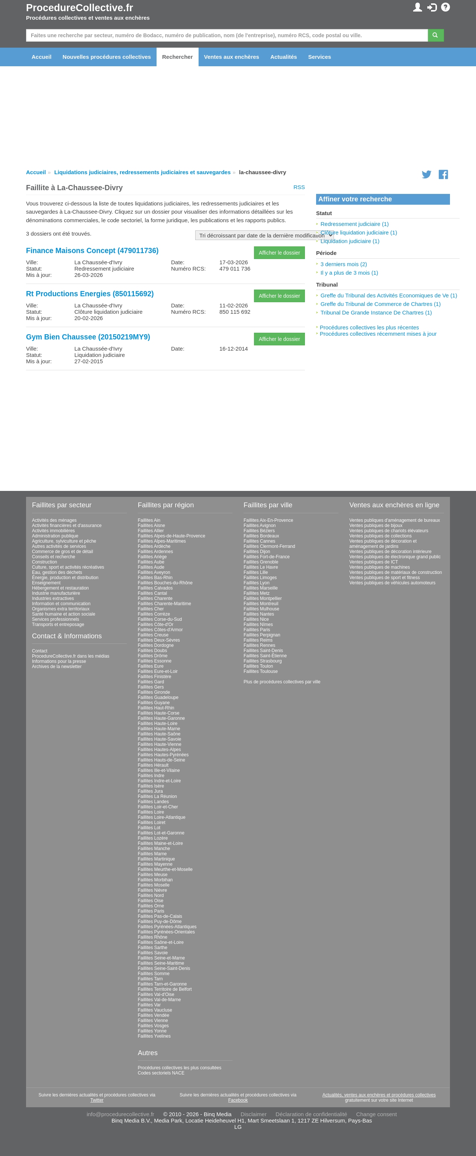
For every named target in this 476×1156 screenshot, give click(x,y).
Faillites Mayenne (155, 864)
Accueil (41, 57)
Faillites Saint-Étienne (265, 655)
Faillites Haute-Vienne (159, 744)
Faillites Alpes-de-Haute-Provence (171, 536)
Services (319, 57)
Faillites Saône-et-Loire (161, 942)
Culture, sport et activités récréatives (68, 567)
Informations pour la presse (59, 661)
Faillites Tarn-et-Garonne (162, 984)
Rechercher (177, 57)
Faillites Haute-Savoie (159, 739)
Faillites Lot (149, 827)
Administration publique (55, 536)
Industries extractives (53, 598)
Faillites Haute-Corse (159, 713)
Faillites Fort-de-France (267, 556)
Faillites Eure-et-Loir (158, 671)
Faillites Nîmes (258, 624)
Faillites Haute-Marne (159, 728)
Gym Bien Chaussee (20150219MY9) (88, 337)
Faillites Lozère (153, 838)
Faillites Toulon (258, 666)
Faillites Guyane (154, 702)
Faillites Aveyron (154, 572)
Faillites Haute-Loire (158, 723)
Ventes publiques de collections (381, 536)
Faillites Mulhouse (261, 608)
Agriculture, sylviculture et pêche (64, 541)
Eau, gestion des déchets (57, 572)
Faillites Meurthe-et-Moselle (165, 869)
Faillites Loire (151, 812)
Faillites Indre (151, 775)
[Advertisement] (165, 428)
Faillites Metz (257, 593)
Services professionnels (55, 619)
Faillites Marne (152, 853)
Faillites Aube (151, 562)
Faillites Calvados (155, 588)
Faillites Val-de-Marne (159, 999)
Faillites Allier (151, 530)
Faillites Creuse (153, 635)
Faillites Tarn (150, 978)
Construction (44, 562)
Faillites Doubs (152, 650)
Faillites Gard (151, 681)
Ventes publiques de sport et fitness (385, 577)
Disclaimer (254, 1114)
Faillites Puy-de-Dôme (160, 921)
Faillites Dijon (257, 551)
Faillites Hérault (153, 765)
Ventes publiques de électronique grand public (395, 556)
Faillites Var (149, 1004)
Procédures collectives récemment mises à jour (378, 333)
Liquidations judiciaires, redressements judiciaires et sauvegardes (142, 172)
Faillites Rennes (259, 645)
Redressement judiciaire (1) (355, 224)
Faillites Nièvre (152, 890)
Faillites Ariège (152, 556)
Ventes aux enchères (231, 57)
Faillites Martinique (156, 859)
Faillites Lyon (257, 582)
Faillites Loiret (151, 822)
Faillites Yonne (152, 1031)
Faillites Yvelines (154, 1036)
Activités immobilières (53, 530)
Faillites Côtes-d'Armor (160, 629)
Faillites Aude (151, 567)
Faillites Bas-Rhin (155, 577)
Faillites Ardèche (154, 546)
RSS (299, 187)
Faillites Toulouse (261, 671)
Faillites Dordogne (156, 645)
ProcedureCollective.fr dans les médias (70, 656)
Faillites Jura (150, 791)
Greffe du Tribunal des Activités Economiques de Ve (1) (389, 295)
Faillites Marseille (261, 588)
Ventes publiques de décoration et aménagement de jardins (383, 544)
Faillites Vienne (153, 1020)
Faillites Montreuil (261, 603)
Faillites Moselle (154, 885)
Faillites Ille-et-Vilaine (159, 770)
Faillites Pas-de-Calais (160, 916)
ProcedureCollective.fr (79, 7)
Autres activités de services (59, 546)
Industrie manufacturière (56, 593)
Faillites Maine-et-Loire (160, 843)
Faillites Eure (151, 666)
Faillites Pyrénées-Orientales (166, 932)
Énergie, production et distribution (65, 577)
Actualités (283, 57)
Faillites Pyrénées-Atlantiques (167, 926)
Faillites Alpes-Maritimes (162, 541)
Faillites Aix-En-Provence (268, 520)
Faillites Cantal (152, 593)
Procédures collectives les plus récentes (369, 327)
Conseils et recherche (53, 556)
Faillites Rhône (152, 937)
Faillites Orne (151, 905)
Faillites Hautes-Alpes (159, 749)
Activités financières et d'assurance (67, 525)
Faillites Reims (258, 640)
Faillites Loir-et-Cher (158, 806)
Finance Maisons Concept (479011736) (92, 250)
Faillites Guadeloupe (158, 697)
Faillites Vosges (153, 1025)
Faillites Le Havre (261, 567)
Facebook (238, 1100)
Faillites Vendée (154, 1015)
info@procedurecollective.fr (120, 1114)
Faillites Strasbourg (263, 661)
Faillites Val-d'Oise (156, 994)
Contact (39, 651)
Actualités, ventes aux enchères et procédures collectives (379, 1095)
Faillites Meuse (153, 874)
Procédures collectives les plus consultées (180, 1067)
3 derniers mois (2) (344, 264)
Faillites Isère (151, 786)
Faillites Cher (151, 608)
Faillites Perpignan (262, 635)
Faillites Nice (256, 619)
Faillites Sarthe (152, 947)
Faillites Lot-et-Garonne (161, 833)
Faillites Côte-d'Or (156, 624)
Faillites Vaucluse (155, 1010)
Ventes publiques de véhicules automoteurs (393, 582)
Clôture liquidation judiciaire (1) (359, 232)
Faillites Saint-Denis (263, 650)
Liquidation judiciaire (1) (350, 241)
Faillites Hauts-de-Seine (161, 760)
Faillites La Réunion (157, 796)
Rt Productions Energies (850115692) (90, 294)
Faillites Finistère (154, 676)
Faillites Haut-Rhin (156, 707)
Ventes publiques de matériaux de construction (396, 572)
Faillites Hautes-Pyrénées (163, 754)
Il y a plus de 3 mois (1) (349, 272)
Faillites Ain (149, 520)
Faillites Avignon (260, 525)
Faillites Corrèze (154, 614)
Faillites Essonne (155, 661)
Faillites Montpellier (263, 598)
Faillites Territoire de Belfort (165, 989)
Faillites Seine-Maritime (161, 963)
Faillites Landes (153, 801)
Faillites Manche (154, 848)
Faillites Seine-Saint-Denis (164, 968)
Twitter (96, 1100)
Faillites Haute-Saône (159, 734)
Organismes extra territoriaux (61, 608)
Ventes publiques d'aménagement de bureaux (395, 520)
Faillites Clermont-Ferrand (269, 546)
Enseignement (46, 582)
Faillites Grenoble (261, 562)
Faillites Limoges (260, 577)
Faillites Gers (151, 687)
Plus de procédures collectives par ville (282, 681)
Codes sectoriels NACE (161, 1073)
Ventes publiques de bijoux (376, 525)
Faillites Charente (155, 598)
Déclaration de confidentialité (311, 1114)
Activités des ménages (54, 520)
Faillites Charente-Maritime (164, 603)
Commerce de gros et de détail (62, 551)
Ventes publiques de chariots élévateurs (389, 530)
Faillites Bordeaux (261, 536)
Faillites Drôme (153, 655)
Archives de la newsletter (56, 666)
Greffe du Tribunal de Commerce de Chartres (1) (381, 304)
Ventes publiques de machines (380, 567)
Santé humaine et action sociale (63, 614)
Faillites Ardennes (155, 551)
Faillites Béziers (259, 530)
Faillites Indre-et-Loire (159, 780)
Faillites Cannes (259, 541)
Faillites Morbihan (155, 879)
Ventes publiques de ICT (374, 562)
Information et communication (61, 603)
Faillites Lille (256, 572)
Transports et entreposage (58, 624)
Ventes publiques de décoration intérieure (391, 551)
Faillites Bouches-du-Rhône (165, 582)
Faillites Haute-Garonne (161, 718)
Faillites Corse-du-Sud (160, 619)
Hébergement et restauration (60, 588)
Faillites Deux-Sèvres (159, 640)
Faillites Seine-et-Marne (161, 958)
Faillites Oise (151, 900)
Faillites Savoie (153, 952)
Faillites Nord (151, 895)
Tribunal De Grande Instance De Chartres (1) (376, 312)
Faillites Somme (154, 973)
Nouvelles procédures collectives (106, 57)
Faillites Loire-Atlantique (162, 817)
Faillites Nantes (259, 614)
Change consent (376, 1114)
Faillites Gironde (154, 692)
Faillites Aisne (151, 525)
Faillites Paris (151, 911)
